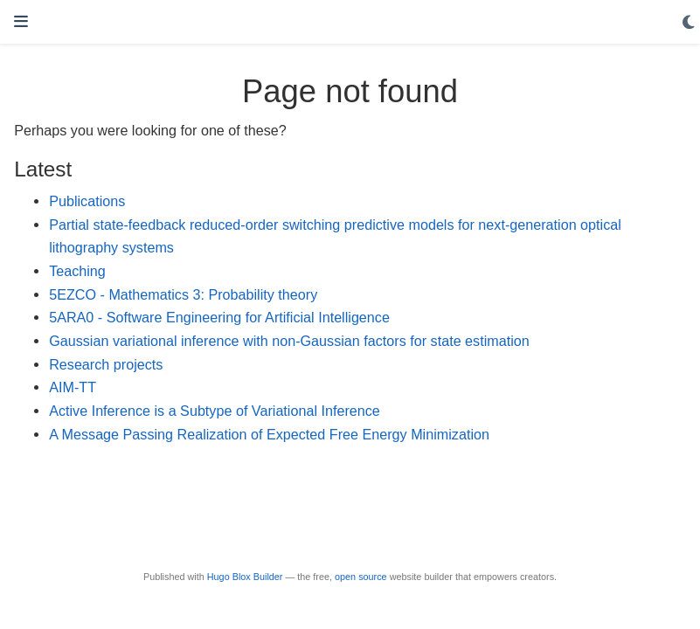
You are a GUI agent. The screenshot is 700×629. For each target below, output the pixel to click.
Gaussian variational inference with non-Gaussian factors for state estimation (289, 341)
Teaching (77, 271)
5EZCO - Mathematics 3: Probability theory (183, 294)
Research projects (106, 364)
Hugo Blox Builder (245, 576)
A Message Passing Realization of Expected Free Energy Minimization (269, 434)
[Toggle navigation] (21, 21)
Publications (87, 201)
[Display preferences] (689, 23)
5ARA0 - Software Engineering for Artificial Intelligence (219, 317)
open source (361, 576)
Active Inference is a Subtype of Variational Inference (214, 410)
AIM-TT (72, 387)
